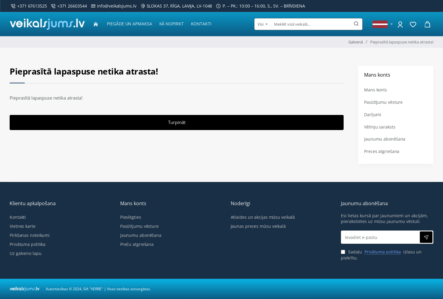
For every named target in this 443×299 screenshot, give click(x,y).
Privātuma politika (382, 252)
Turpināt (177, 124)
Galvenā (355, 42)
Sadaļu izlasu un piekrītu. (381, 255)
